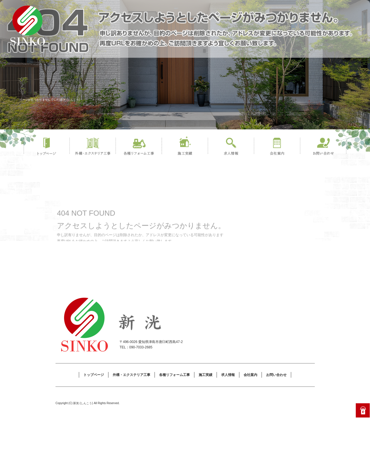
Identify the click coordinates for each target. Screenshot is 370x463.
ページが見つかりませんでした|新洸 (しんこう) (49, 99)
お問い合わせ (323, 146)
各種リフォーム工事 (139, 146)
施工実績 (185, 146)
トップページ (47, 146)
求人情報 (231, 146)
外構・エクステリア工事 (93, 146)
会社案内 (277, 146)
